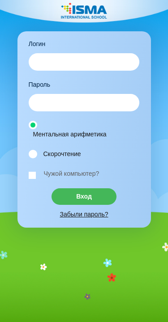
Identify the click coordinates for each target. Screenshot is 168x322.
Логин (37, 43)
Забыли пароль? (84, 214)
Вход (84, 196)
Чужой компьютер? (71, 173)
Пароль (40, 84)
